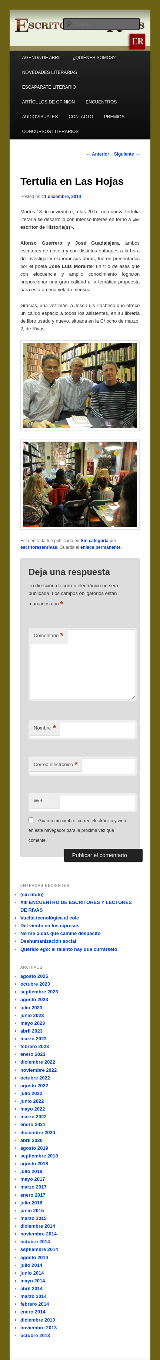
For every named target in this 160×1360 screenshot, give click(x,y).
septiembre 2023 (39, 991)
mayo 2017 (32, 1179)
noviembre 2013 (38, 1327)
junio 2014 (32, 1273)
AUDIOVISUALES (40, 116)
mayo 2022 (32, 1109)
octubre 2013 (35, 1335)
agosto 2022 (34, 1085)
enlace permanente (100, 547)
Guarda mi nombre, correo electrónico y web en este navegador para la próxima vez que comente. (77, 830)
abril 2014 (31, 1288)
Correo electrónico (56, 764)
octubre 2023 (35, 984)
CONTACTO (81, 116)
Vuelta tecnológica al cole (49, 918)
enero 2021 (33, 1124)
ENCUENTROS (101, 102)
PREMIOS (114, 116)
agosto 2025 (34, 976)
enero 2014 (33, 1312)
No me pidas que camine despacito (60, 933)
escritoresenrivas (38, 547)
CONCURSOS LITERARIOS (50, 131)
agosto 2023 (34, 999)
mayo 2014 (32, 1281)
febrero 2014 (34, 1304)
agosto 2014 (34, 1257)
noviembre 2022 (38, 1070)
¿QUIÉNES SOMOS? (94, 57)
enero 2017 (33, 1195)
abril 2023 (31, 1031)
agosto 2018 (34, 1163)
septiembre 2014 (39, 1249)
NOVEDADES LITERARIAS (49, 72)
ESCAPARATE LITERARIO (49, 87)
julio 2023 (31, 1007)
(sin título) (32, 894)
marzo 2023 (33, 1038)
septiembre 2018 (39, 1156)
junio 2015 (32, 1210)
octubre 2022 (35, 1078)
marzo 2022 (33, 1116)
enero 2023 (33, 1054)
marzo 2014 (33, 1296)
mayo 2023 (32, 1023)
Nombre (45, 728)
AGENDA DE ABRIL (42, 57)
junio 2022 (32, 1101)
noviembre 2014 (38, 1234)
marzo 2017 (33, 1187)
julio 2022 (31, 1093)
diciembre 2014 (37, 1226)
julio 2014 (31, 1265)
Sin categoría (95, 540)
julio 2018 (31, 1171)
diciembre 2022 (37, 1062)
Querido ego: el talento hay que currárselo (68, 949)
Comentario (48, 635)
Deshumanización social (48, 941)
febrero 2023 (34, 1046)
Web (39, 800)
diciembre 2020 (37, 1132)
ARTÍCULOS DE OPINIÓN (48, 102)
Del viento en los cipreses (50, 925)
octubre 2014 (35, 1241)
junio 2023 (32, 1015)
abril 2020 (31, 1140)
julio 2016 (31, 1203)
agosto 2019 (34, 1148)
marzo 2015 (33, 1218)
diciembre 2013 (37, 1320)
